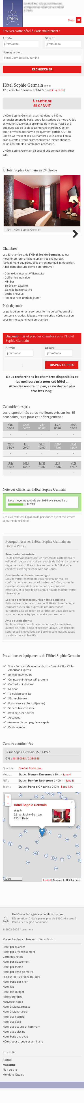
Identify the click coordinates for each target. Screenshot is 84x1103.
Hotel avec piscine (14, 1045)
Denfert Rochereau (30, 782)
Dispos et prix (62, 378)
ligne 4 (66, 788)
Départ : (50, 38)
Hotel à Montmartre (15, 1025)
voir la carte (56, 90)
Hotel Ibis (8, 1000)
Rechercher (42, 69)
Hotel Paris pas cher (15, 995)
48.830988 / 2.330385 (26, 772)
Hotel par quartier (14, 960)
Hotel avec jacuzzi (14, 1030)
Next (74, 208)
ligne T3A (67, 800)
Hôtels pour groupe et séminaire (23, 1055)
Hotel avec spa (12, 1035)
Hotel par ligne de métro (18, 985)
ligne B (69, 794)
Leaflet (47, 893)
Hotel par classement (16, 975)
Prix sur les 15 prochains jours (21, 990)
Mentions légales (13, 1088)
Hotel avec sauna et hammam (21, 1040)
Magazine (9, 1078)
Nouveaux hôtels (13, 1015)
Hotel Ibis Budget (13, 1005)
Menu (74, 20)
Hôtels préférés (12, 1010)
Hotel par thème (13, 980)
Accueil (7, 1073)
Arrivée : (8, 38)
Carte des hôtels (13, 970)
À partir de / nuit (42, 103)
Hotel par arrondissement (19, 965)
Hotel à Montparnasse (16, 1020)
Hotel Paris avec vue (15, 1050)
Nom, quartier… (13, 52)
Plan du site (10, 1083)
